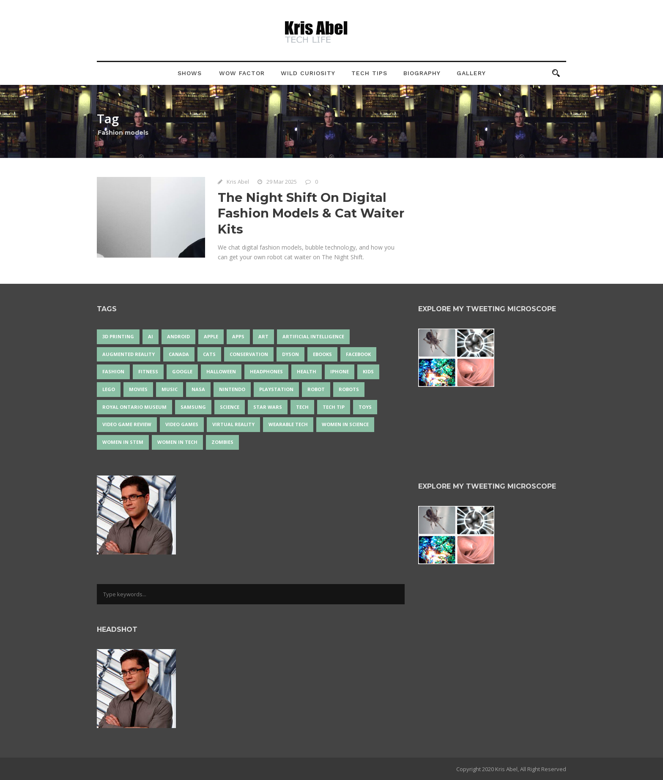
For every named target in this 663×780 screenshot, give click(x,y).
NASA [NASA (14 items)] (198, 389)
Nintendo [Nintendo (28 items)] (232, 389)
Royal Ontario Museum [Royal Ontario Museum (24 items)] (134, 407)
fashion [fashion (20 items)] (113, 371)
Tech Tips (369, 73)
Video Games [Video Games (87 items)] (181, 424)
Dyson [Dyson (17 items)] (290, 354)
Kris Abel (238, 181)
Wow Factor (242, 73)
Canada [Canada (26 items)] (179, 354)
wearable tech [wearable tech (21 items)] (288, 424)
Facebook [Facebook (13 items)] (358, 354)
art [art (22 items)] (263, 336)
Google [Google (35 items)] (182, 371)
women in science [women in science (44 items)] (345, 424)
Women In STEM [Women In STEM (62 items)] (122, 442)
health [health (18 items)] (306, 371)
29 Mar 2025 (281, 181)
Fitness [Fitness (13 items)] (148, 371)
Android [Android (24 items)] (178, 336)
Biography (422, 73)
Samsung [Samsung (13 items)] (193, 407)
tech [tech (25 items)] (302, 407)
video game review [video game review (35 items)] (126, 424)
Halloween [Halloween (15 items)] (221, 371)
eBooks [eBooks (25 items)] (322, 354)
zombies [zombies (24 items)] (222, 442)
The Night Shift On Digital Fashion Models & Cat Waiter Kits (311, 213)
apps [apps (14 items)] (238, 336)
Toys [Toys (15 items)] (365, 407)
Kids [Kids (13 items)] (368, 371)
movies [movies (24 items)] (138, 389)
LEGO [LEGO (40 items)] (108, 389)
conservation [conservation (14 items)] (249, 354)
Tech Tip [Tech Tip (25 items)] (334, 407)
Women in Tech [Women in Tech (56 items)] (177, 442)
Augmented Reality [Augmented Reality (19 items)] (128, 354)
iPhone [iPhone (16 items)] (339, 371)
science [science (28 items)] (229, 407)
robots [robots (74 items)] (349, 389)
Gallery (471, 73)
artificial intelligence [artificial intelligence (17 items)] (313, 336)
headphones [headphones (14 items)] (266, 371)
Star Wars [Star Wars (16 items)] (267, 407)
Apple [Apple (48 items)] (211, 336)
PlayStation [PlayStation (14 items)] (276, 389)
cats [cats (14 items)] (209, 354)
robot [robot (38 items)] (316, 389)
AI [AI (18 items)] (150, 336)
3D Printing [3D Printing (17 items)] (118, 336)
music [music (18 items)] (170, 389)
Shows (190, 73)
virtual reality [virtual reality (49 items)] (233, 424)
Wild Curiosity (308, 73)
